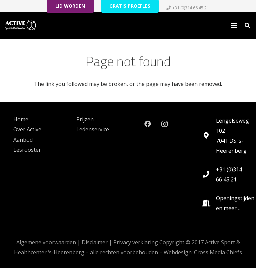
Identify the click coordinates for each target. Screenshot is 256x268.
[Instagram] (164, 124)
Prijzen (85, 119)
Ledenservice (92, 129)
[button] (234, 25)
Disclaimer (95, 242)
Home (20, 119)
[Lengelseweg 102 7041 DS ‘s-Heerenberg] (209, 135)
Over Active (27, 129)
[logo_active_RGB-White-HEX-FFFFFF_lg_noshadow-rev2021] (20, 25)
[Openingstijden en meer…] (209, 203)
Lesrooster (27, 149)
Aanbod (23, 139)
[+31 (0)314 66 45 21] (209, 174)
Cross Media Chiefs (218, 252)
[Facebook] (147, 124)
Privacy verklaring (135, 242)
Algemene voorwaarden (46, 242)
